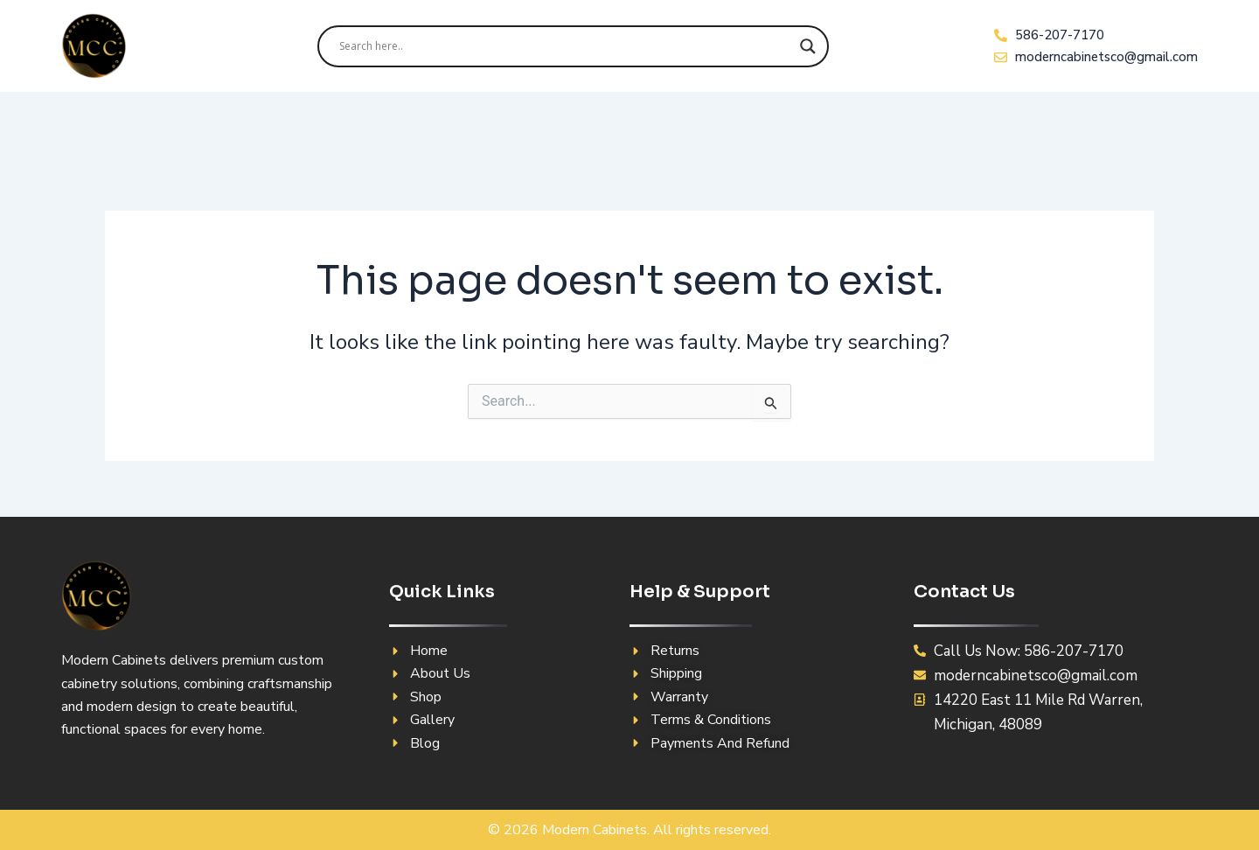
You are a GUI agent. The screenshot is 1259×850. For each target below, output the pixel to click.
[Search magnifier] (808, 46)
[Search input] (565, 46)
